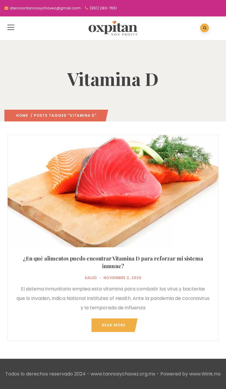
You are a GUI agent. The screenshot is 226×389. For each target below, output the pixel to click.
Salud (91, 277)
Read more (114, 325)
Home (22, 115)
